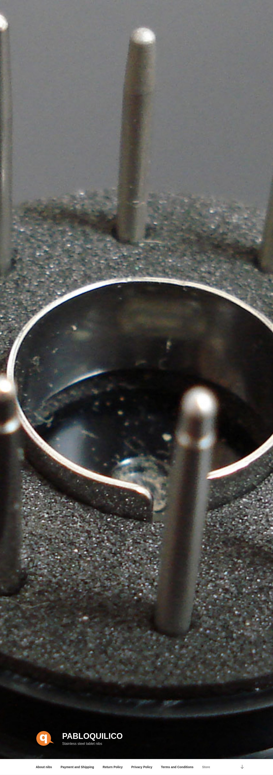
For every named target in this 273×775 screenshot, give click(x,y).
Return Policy (113, 767)
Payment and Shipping (77, 767)
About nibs (44, 767)
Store (206, 767)
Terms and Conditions (177, 767)
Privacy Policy (141, 767)
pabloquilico (92, 736)
